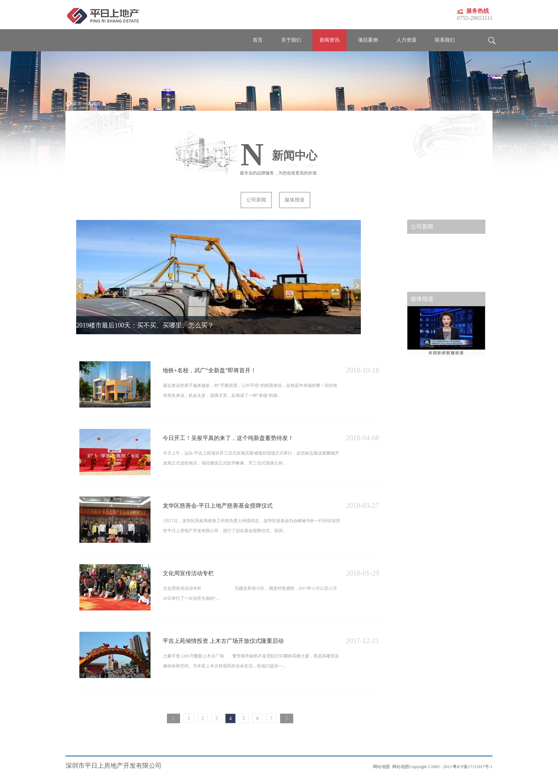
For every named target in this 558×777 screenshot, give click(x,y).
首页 (258, 40)
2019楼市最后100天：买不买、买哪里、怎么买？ (145, 325)
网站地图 (399, 766)
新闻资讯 (96, 103)
